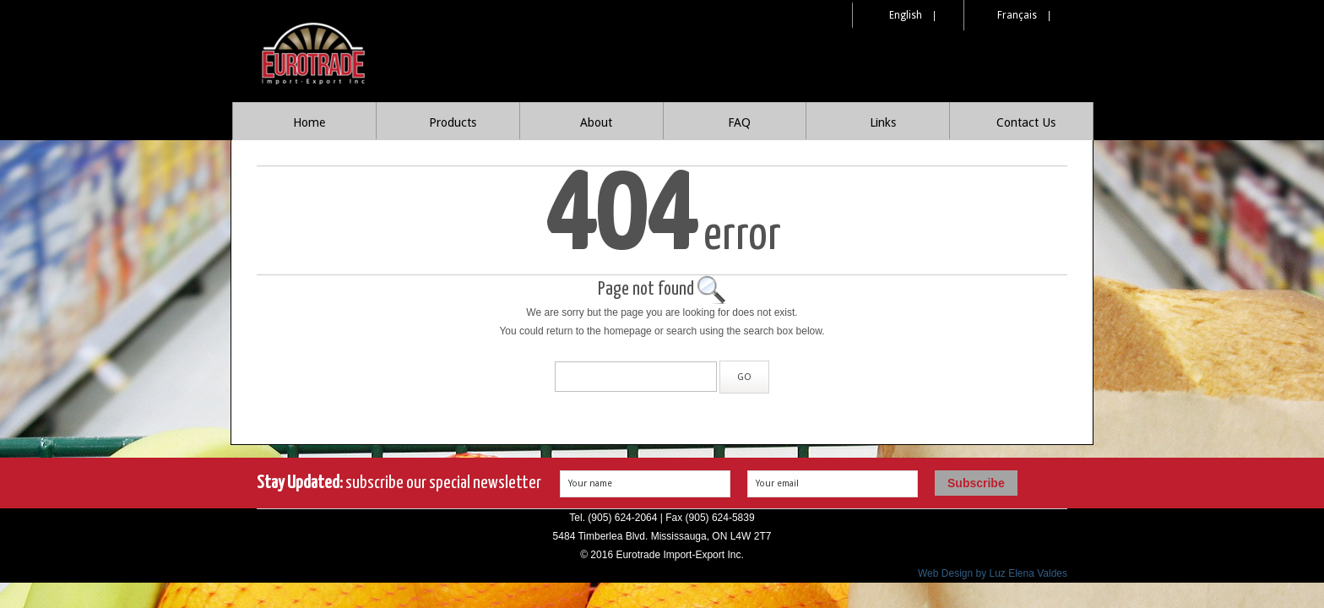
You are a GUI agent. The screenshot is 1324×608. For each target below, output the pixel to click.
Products (452, 122)
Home (309, 122)
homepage (628, 331)
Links (883, 122)
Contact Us (1025, 122)
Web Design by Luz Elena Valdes (992, 573)
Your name (590, 483)
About (596, 122)
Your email (777, 483)
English (905, 15)
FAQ (739, 122)
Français (1017, 15)
